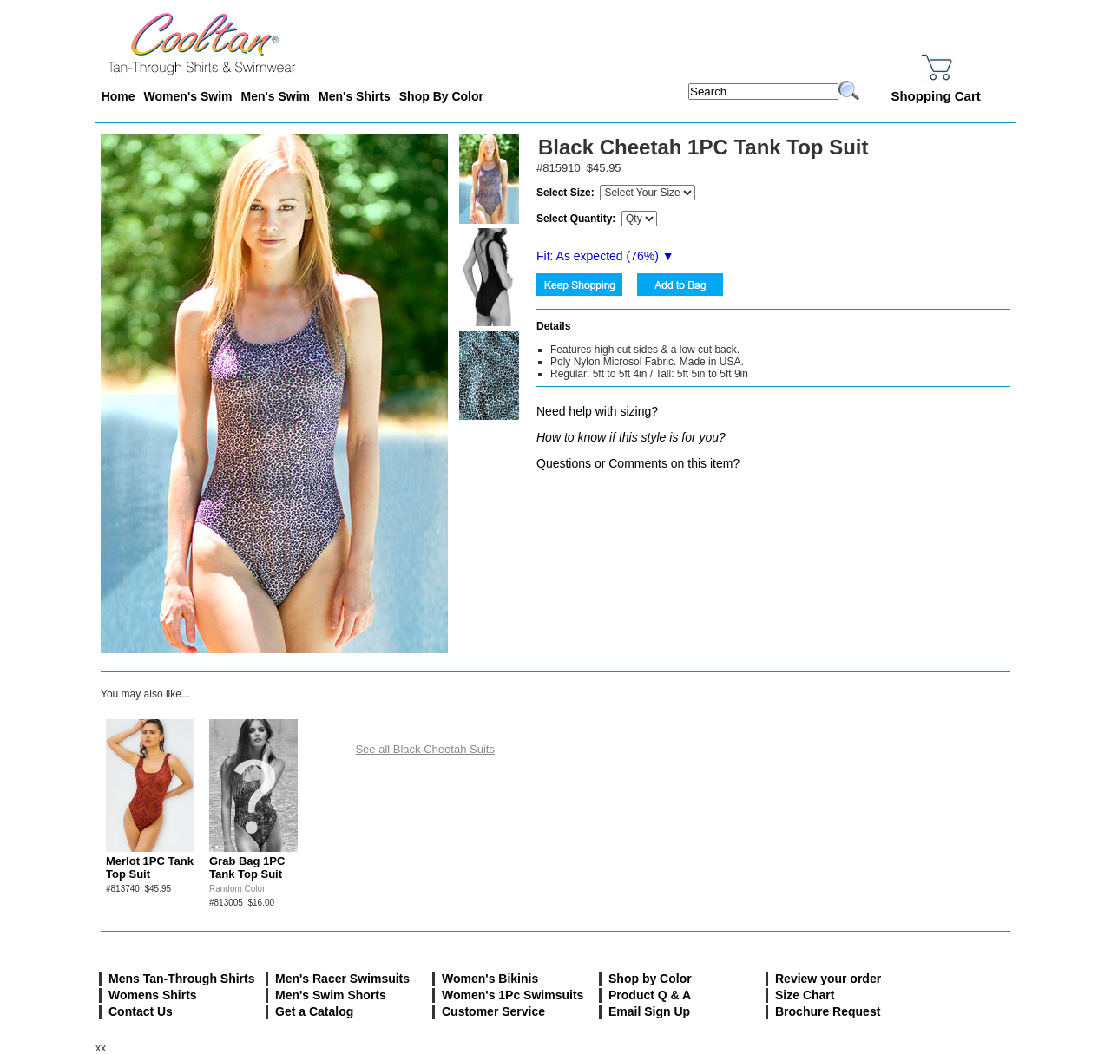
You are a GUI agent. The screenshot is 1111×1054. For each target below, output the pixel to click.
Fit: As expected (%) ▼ (605, 256)
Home (118, 96)
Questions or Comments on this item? (638, 463)
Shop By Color (441, 96)
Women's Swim (188, 96)
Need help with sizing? (597, 411)
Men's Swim (275, 96)
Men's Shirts (355, 96)
